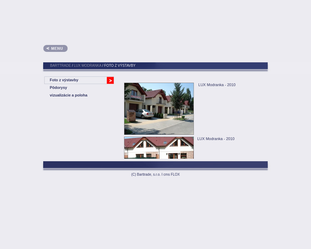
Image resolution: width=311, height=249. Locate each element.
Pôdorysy (58, 87)
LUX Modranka (87, 65)
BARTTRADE (60, 65)
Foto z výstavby (64, 80)
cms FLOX (171, 174)
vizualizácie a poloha (68, 95)
